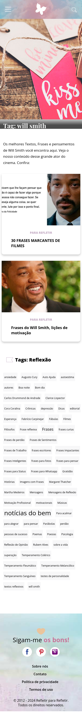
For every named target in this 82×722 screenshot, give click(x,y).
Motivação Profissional (17, 503)
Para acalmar (64, 513)
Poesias (51, 534)
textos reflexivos (13, 586)
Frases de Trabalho (15, 450)
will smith (34, 586)
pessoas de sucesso (15, 534)
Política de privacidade (40, 681)
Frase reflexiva (28, 429)
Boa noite (24, 387)
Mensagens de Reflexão (62, 492)
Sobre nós (40, 666)
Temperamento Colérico (36, 555)
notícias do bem (27, 513)
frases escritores (41, 450)
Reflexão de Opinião (16, 544)
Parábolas (49, 524)
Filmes (67, 419)
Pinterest (41, 652)
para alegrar (11, 524)
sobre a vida (61, 544)
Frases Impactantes (67, 450)
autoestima (67, 377)
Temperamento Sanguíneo (20, 576)
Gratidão (67, 471)
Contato (40, 674)
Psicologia (67, 534)
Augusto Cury (29, 377)
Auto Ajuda (49, 377)
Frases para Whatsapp (44, 471)
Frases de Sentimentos (43, 440)
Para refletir (41, 233)
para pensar (31, 524)
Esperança (10, 419)
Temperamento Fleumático (20, 565)
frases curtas (66, 429)
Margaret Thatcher (60, 482)
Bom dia (40, 387)
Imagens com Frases (32, 482)
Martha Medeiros (14, 492)
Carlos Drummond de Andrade (22, 398)
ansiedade (10, 377)
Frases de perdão (14, 440)
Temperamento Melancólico (57, 565)
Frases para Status (15, 471)
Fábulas (53, 419)
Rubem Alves (40, 544)
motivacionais (44, 503)
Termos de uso (41, 689)
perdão (64, 524)
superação (10, 555)
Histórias (9, 482)
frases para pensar (67, 461)
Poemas (37, 534)
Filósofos (9, 429)
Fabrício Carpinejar (33, 419)
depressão (47, 408)
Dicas (61, 408)
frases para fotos (41, 461)
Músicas (62, 503)
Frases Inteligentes (15, 461)
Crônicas (30, 408)
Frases (47, 429)
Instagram (55, 652)
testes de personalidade (55, 576)
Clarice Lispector (55, 398)
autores (8, 387)
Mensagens (36, 492)
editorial (74, 408)
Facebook (27, 652)
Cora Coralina (12, 408)
